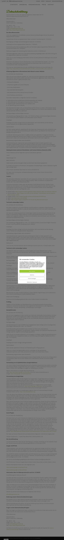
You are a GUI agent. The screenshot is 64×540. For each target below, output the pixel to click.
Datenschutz (29, 282)
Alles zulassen (32, 271)
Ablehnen (32, 274)
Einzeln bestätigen (32, 278)
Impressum (35, 282)
